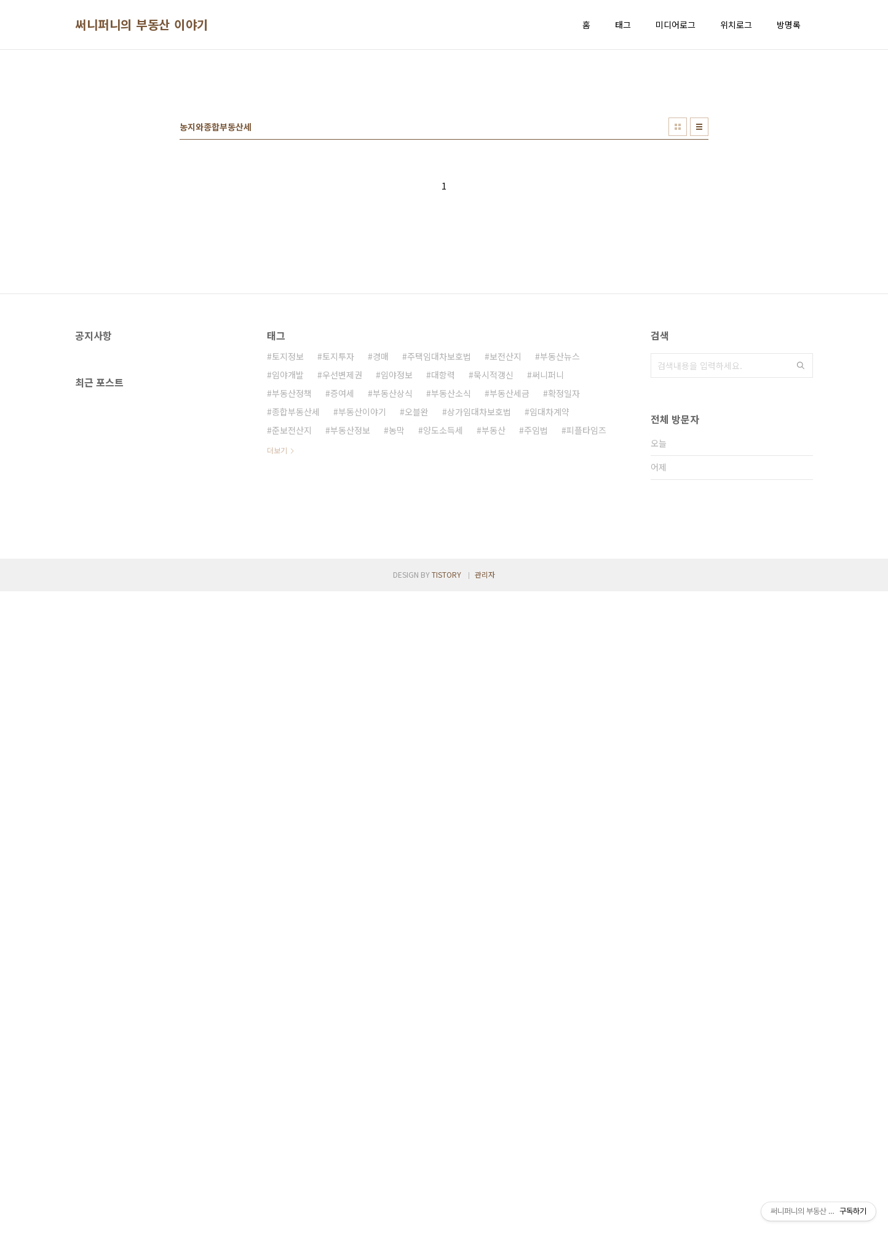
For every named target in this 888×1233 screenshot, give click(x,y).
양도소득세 (443, 602)
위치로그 (736, 24)
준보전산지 (292, 602)
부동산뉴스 (560, 528)
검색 (800, 537)
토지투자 (338, 528)
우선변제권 (342, 547)
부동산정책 (292, 565)
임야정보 (397, 547)
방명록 (789, 24)
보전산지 (505, 528)
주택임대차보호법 (439, 528)
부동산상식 (393, 565)
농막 (397, 602)
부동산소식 (451, 565)
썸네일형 (677, 299)
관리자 (485, 1216)
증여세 (342, 565)
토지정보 (288, 528)
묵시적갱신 (493, 547)
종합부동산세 (296, 584)
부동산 (493, 602)
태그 (623, 24)
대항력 (443, 547)
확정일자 (564, 565)
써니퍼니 (548, 547)
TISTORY (446, 1216)
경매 (381, 528)
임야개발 (288, 547)
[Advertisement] (444, 154)
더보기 (277, 622)
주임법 (536, 602)
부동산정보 (350, 602)
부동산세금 (509, 565)
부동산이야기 (362, 584)
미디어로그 (676, 24)
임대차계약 (549, 584)
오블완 (417, 584)
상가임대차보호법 (479, 584)
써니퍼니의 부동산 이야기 (141, 24)
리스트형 (699, 299)
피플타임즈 (586, 602)
